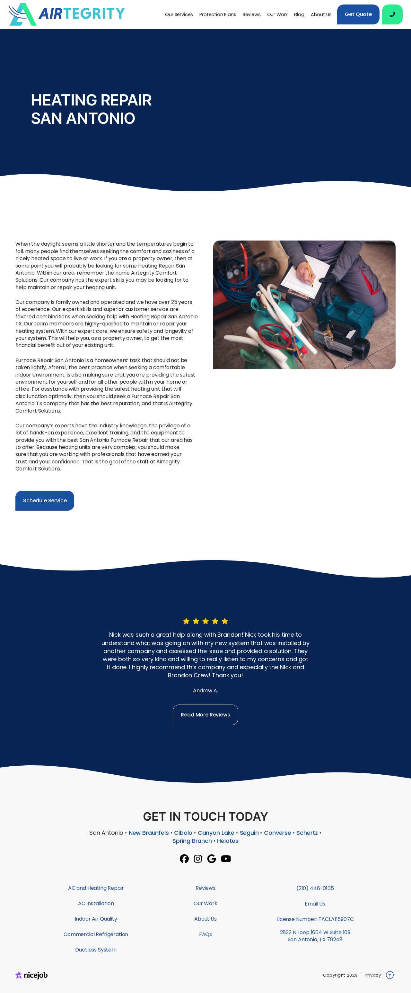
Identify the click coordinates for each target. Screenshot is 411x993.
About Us (321, 14)
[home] (69, 14)
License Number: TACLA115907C (315, 919)
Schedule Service (44, 500)
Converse (277, 833)
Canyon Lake (216, 833)
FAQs (205, 934)
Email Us (315, 903)
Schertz (307, 833)
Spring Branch (192, 841)
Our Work (277, 14)
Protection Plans (217, 14)
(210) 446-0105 (315, 888)
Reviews (252, 14)
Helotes (228, 841)
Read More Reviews (205, 714)
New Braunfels (149, 833)
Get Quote (358, 14)
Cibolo (183, 833)
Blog (299, 14)
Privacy (373, 975)
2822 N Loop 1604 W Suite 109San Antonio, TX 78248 (315, 936)
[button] (179, 14)
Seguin (249, 833)
